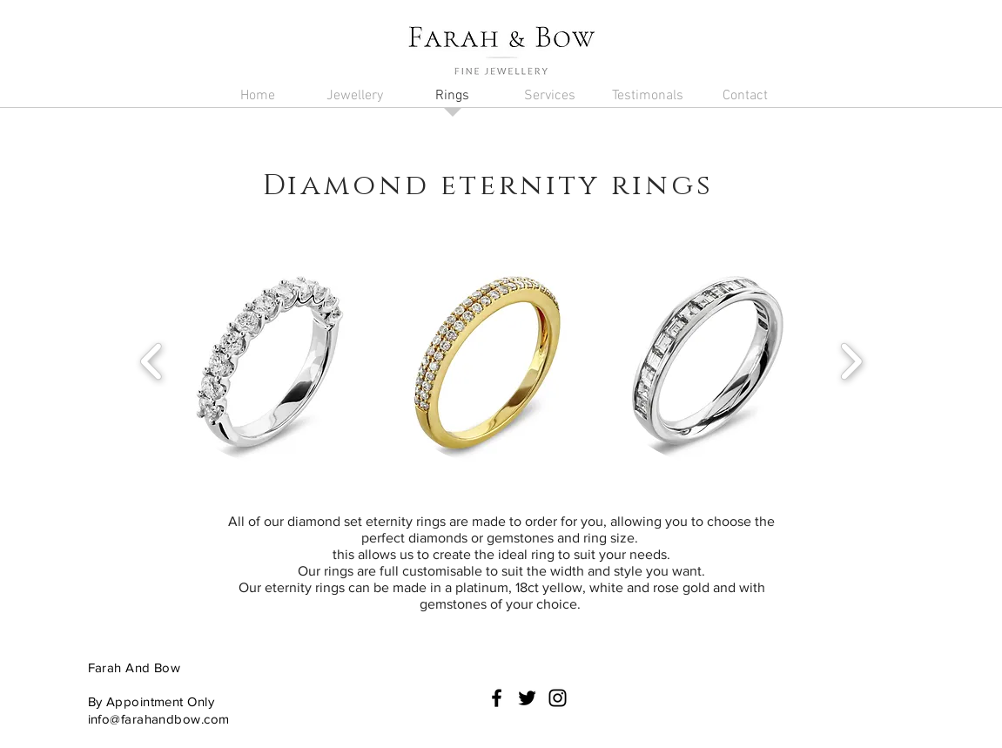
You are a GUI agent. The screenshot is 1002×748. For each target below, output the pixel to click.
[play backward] (151, 361)
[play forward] (851, 361)
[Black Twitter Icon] (527, 698)
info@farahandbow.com (159, 718)
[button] (355, 101)
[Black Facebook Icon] (496, 698)
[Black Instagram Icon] (557, 698)
